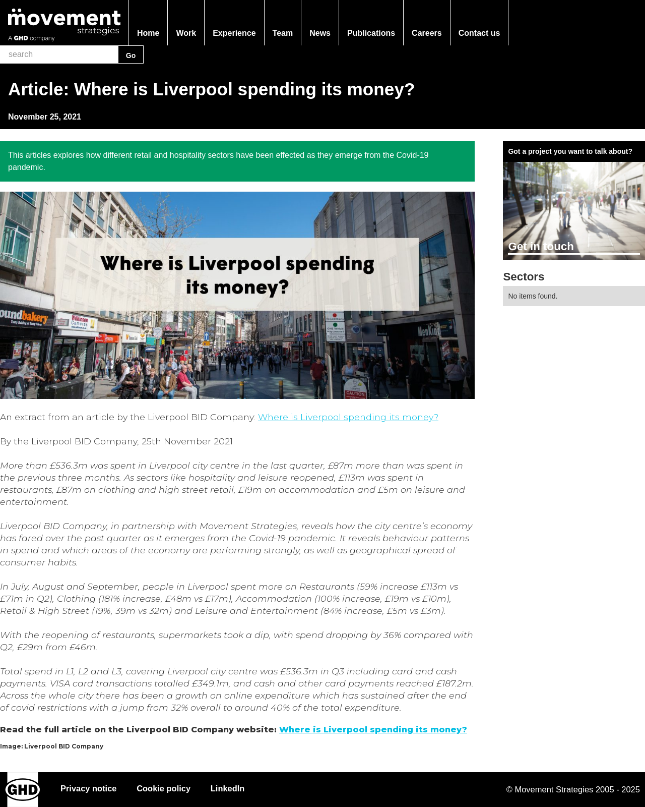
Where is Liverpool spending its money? (348, 417)
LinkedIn (228, 788)
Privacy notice (88, 788)
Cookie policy (164, 788)
